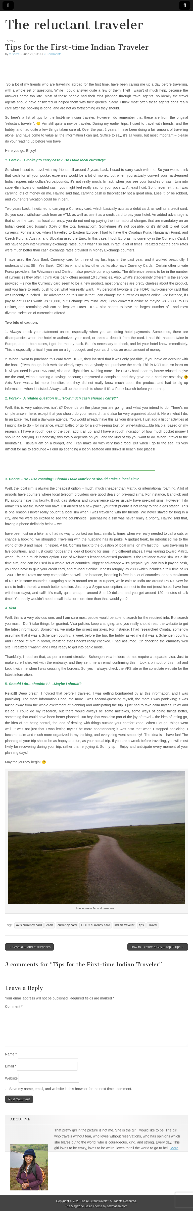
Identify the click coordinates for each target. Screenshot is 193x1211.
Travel (10, 40)
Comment (14, 1006)
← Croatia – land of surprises (29, 947)
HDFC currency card (95, 925)
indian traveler (124, 925)
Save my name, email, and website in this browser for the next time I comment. (70, 1089)
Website (11, 1078)
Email (10, 1066)
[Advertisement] (96, 68)
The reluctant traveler (74, 24)
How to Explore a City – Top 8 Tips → (158, 947)
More (174, 1148)
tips (141, 925)
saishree (14, 54)
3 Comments (52, 54)
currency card (67, 925)
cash (49, 925)
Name (11, 1054)
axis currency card (29, 925)
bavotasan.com (117, 1206)
